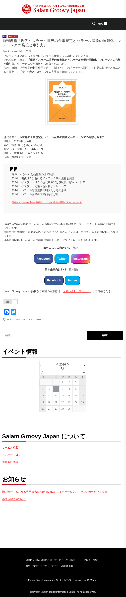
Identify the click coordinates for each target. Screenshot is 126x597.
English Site (67, 565)
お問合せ (37, 565)
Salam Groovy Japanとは (39, 560)
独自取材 (70, 560)
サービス (59, 560)
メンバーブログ (11, 454)
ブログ (87, 560)
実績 (95, 560)
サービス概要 (10, 447)
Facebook (44, 258)
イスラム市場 (15, 319)
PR (79, 560)
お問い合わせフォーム (76, 291)
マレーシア (37, 319)
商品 (28, 565)
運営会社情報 (10, 462)
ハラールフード (26, 319)
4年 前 (28, 51)
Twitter (62, 258)
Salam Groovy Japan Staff (12, 51)
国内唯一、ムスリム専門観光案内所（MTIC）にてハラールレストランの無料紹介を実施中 (56, 491)
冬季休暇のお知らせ (14, 499)
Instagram (80, 258)
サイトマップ (51, 565)
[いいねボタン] (7, 301)
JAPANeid (92, 580)
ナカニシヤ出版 (74, 202)
